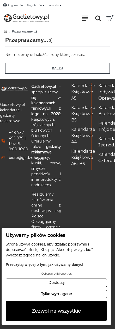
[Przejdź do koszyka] (110, 18)
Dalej (57, 68)
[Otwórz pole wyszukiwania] (98, 18)
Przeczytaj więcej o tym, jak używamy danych (45, 264)
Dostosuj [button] (56, 282)
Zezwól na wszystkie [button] (56, 311)
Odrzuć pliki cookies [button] (56, 273)
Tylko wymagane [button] (56, 294)
